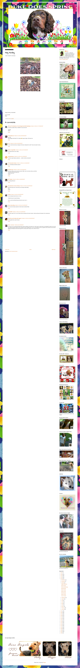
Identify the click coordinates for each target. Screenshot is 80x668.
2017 (61, 616)
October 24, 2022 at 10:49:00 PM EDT (28, 218)
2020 (61, 612)
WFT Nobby (10, 179)
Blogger (44, 662)
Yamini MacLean (11, 135)
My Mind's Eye (10, 169)
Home (31, 249)
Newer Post (7, 249)
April (62, 604)
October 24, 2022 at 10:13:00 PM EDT (19, 211)
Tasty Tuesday (63, 595)
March (62, 606)
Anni (9, 143)
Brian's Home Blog (11, 205)
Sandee (9, 194)
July (62, 600)
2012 (61, 624)
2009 (61, 628)
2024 (61, 575)
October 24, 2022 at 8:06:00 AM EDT (20, 135)
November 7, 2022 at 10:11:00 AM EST (17, 224)
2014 (61, 621)
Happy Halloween (64, 584)
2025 (61, 574)
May (62, 603)
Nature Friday (63, 585)
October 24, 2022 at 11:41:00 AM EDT (23, 163)
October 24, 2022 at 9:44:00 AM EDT (16, 143)
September (63, 597)
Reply (9, 132)
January (62, 609)
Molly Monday (63, 588)
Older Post (53, 249)
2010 (61, 627)
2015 (61, 619)
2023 (61, 577)
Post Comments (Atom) (13, 251)
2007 (61, 631)
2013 (61, 622)
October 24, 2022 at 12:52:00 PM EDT (20, 169)
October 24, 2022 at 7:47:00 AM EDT (37, 126)
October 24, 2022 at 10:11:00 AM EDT (20, 156)
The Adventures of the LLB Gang (14, 185)
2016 (61, 618)
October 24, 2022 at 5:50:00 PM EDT (17, 194)
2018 (61, 615)
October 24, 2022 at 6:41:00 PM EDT (21, 205)
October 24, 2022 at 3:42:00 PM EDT (26, 185)
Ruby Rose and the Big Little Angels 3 (15, 218)
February (63, 607)
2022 (61, 578)
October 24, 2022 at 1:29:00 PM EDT (19, 179)
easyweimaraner (11, 156)
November (63, 581)
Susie (9, 224)
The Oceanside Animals (12, 163)
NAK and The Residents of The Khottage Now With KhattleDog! (19, 126)
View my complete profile (63, 59)
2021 (61, 611)
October (62, 582)
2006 (61, 632)
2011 (61, 625)
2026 (61, 572)
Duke (67, 51)
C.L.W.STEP (10, 211)
